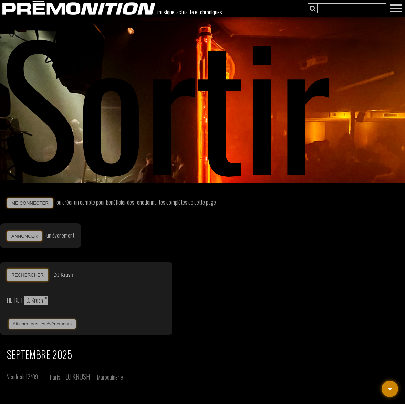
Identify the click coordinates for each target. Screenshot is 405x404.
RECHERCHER (27, 275)
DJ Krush (35, 300)
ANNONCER (24, 236)
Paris (55, 377)
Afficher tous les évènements (42, 324)
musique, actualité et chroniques (189, 12)
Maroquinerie (110, 377)
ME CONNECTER (30, 203)
